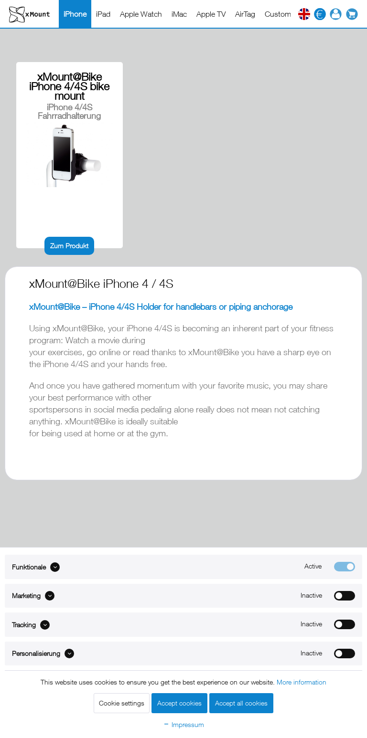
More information (301, 682)
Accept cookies (179, 703)
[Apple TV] (211, 14)
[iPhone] (75, 14)
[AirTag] (245, 14)
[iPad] (103, 14)
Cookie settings (121, 703)
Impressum (183, 724)
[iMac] (179, 14)
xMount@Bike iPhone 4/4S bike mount (69, 86)
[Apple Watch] (141, 14)
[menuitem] (75, 14)
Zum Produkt (69, 246)
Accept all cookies (241, 703)
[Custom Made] (288, 14)
